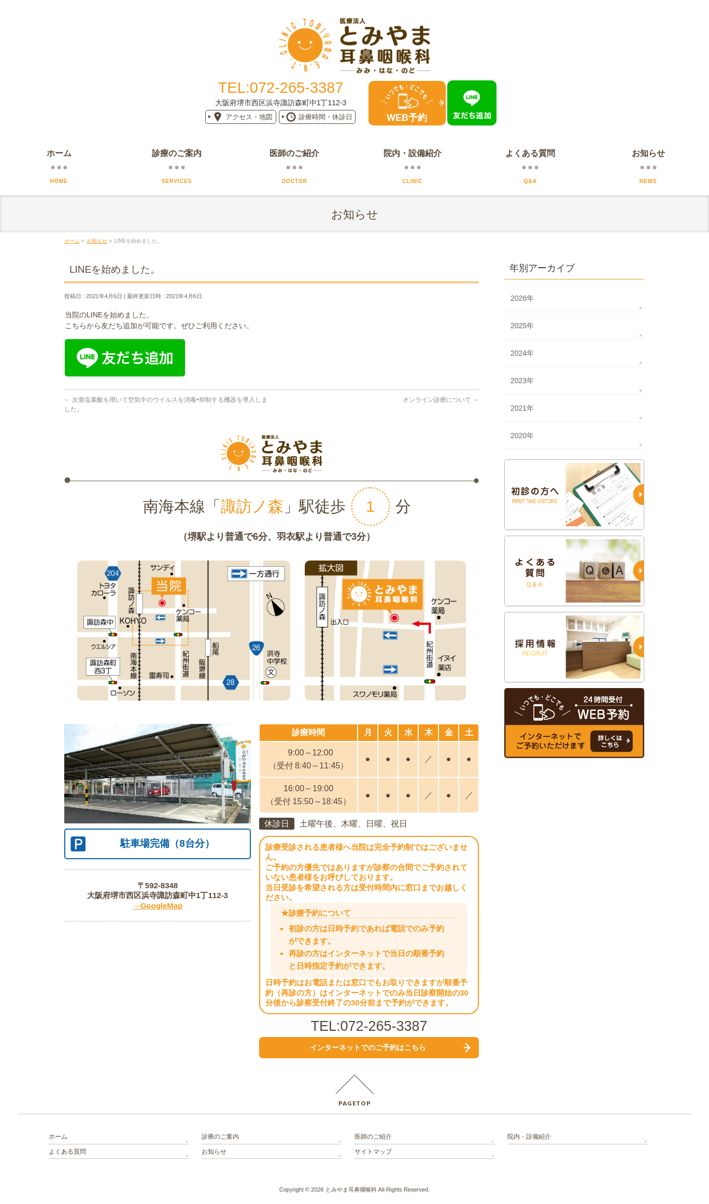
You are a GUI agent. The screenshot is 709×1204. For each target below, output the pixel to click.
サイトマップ (373, 1151)
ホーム (58, 1136)
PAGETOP (354, 1103)
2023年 (522, 380)
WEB (407, 118)
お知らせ (214, 1151)
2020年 (522, 435)
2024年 (522, 353)
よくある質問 (67, 1151)
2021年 (522, 408)
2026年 (522, 298)
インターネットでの (368, 1047)
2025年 (522, 325)
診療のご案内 (220, 1136)
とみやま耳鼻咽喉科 (351, 1189)
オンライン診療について (441, 399)
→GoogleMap (158, 905)
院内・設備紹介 (529, 1136)
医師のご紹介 (373, 1136)
